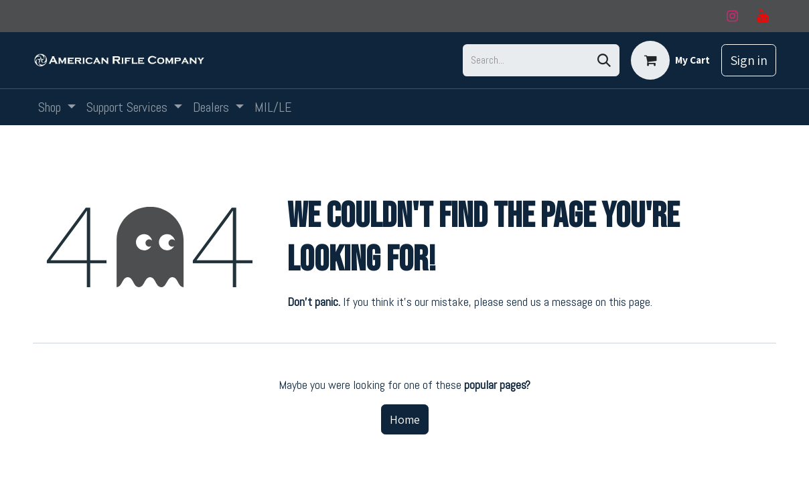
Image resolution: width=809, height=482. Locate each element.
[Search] (604, 60)
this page (629, 301)
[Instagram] (732, 16)
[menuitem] (57, 107)
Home (405, 419)
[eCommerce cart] (670, 60)
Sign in (748, 60)
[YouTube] (762, 16)
